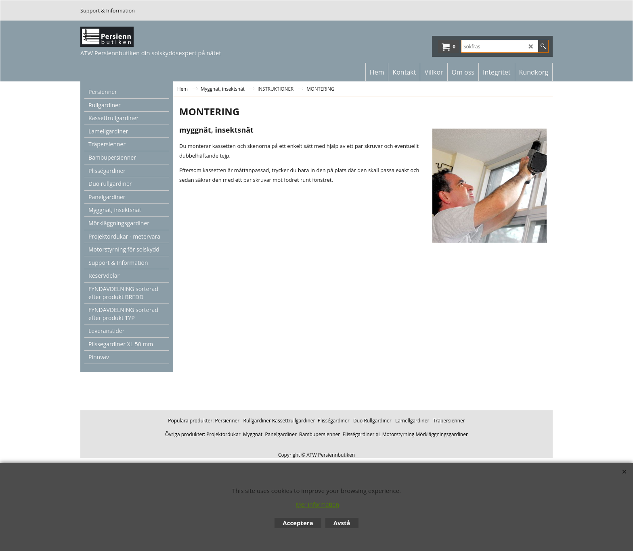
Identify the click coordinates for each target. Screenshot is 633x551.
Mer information (317, 504)
